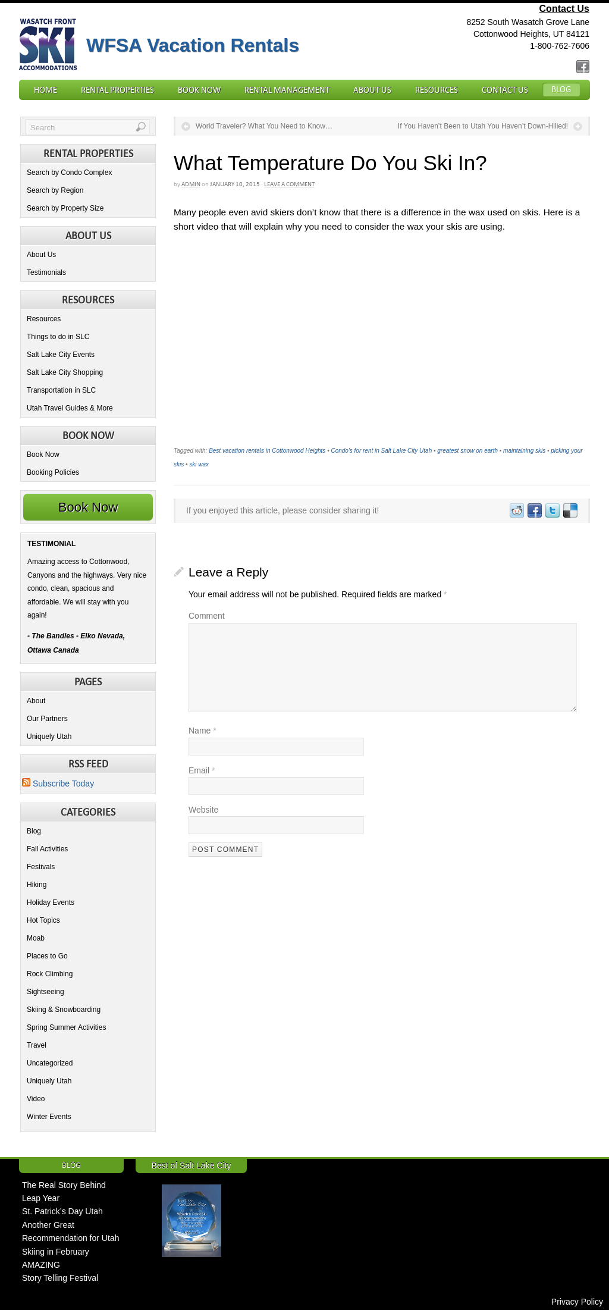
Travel (36, 1045)
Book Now (199, 90)
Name (202, 730)
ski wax (199, 464)
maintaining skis (524, 450)
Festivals (41, 867)
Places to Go (47, 956)
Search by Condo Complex (69, 172)
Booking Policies (53, 472)
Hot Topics (43, 920)
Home (45, 90)
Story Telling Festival (60, 1278)
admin (190, 184)
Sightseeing (45, 992)
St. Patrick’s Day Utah (62, 1211)
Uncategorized (50, 1063)
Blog (561, 89)
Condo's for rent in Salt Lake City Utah (381, 450)
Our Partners (47, 718)
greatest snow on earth (467, 450)
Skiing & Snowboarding (64, 1009)
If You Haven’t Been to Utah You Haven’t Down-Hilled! (483, 126)
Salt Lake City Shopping (65, 372)
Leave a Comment (289, 184)
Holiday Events (50, 902)
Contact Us (564, 9)
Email (202, 770)
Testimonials (46, 272)
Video (36, 1099)
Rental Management (286, 90)
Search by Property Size (65, 208)
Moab (36, 938)
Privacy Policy (577, 1301)
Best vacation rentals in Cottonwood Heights (267, 450)
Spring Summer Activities (66, 1027)
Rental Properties (117, 90)
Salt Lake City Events (61, 354)
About (36, 701)
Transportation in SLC (61, 390)
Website (203, 809)
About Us (372, 90)
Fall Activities (47, 849)
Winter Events (49, 1116)
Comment (207, 615)
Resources (436, 90)
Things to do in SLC (58, 337)
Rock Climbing (50, 974)
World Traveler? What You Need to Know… (264, 126)
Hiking (36, 884)
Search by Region (55, 190)
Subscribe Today (58, 783)
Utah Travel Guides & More (70, 408)
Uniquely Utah (49, 736)
